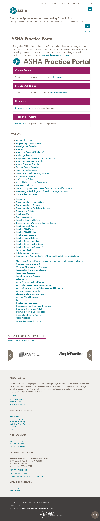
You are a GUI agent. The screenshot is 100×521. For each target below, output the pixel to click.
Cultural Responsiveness (27, 194)
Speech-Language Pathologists (21, 419)
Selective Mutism (23, 279)
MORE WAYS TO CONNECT (18, 470)
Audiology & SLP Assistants (20, 424)
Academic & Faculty (17, 421)
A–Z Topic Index (25, 502)
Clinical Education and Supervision (31, 182)
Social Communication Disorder (30, 282)
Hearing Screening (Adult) (28, 241)
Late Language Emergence (28, 253)
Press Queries (15, 491)
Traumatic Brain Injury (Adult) (29, 309)
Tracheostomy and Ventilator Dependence (35, 306)
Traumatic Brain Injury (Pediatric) (31, 312)
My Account (78, 3)
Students (13, 427)
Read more (13, 395)
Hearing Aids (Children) (26, 232)
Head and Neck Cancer (26, 226)
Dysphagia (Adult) (24, 214)
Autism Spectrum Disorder (28, 164)
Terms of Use (15, 505)
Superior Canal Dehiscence (28, 297)
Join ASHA (53, 3)
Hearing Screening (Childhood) (30, 244)
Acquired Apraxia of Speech (28, 143)
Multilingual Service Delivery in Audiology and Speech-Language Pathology (50, 261)
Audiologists (14, 416)
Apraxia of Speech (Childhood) (30, 152)
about (43, 3)
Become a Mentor (17, 444)
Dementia (20, 199)
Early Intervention (24, 217)
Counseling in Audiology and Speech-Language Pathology (42, 191)
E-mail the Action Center (19, 474)
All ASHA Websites (17, 399)
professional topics (58, 92)
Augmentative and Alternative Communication (37, 158)
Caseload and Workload (27, 170)
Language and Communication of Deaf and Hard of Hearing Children (47, 256)
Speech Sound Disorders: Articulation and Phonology (40, 288)
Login (89, 3)
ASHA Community (17, 441)
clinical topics (56, 77)
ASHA (87, 32)
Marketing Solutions (17, 404)
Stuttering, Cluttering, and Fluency (31, 294)
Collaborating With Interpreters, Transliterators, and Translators (44, 188)
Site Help (13, 502)
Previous (11, 355)
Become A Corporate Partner (17, 340)
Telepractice (21, 300)
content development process (55, 55)
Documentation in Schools (28, 205)
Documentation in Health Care (30, 202)
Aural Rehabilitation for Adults (29, 161)
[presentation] (29, 354)
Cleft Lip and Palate (24, 179)
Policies (31, 340)
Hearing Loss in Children (27, 238)
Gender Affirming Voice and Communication (36, 223)
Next (89, 355)
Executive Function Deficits (28, 220)
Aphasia (19, 149)
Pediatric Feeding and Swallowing (31, 270)
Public (12, 429)
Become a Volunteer (17, 446)
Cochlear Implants (24, 185)
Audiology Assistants (25, 155)
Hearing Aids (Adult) (25, 229)
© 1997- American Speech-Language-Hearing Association (32, 508)
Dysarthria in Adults (25, 211)
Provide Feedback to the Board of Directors (26, 476)
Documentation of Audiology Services (33, 208)
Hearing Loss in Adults (26, 235)
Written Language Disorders (28, 321)
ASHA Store (65, 3)
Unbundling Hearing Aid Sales (29, 315)
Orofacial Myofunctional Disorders (31, 267)
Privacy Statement (42, 502)
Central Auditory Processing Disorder (32, 173)
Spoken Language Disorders (28, 291)
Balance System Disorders (27, 167)
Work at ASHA (15, 402)
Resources (19, 123)
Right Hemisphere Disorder (28, 276)
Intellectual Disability (25, 250)
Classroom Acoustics (25, 176)
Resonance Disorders (25, 273)
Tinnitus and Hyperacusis (27, 303)
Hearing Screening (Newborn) (29, 247)
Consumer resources (24, 108)
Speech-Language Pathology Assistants (33, 285)
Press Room (14, 488)
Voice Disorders (23, 318)
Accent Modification (25, 140)
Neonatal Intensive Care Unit (29, 264)
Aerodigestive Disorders (26, 146)
